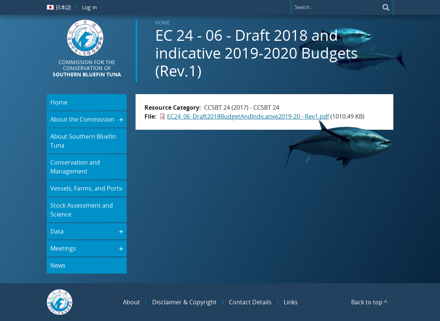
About (131, 302)
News (58, 265)
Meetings (63, 248)
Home (162, 22)
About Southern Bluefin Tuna (83, 140)
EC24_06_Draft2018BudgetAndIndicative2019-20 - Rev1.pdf (248, 116)
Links (291, 302)
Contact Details (250, 302)
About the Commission (82, 119)
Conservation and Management (75, 166)
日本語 (59, 7)
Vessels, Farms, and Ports (86, 188)
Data (57, 231)
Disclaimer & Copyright (184, 302)
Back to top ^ (369, 302)
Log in (89, 7)
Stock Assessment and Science (81, 209)
